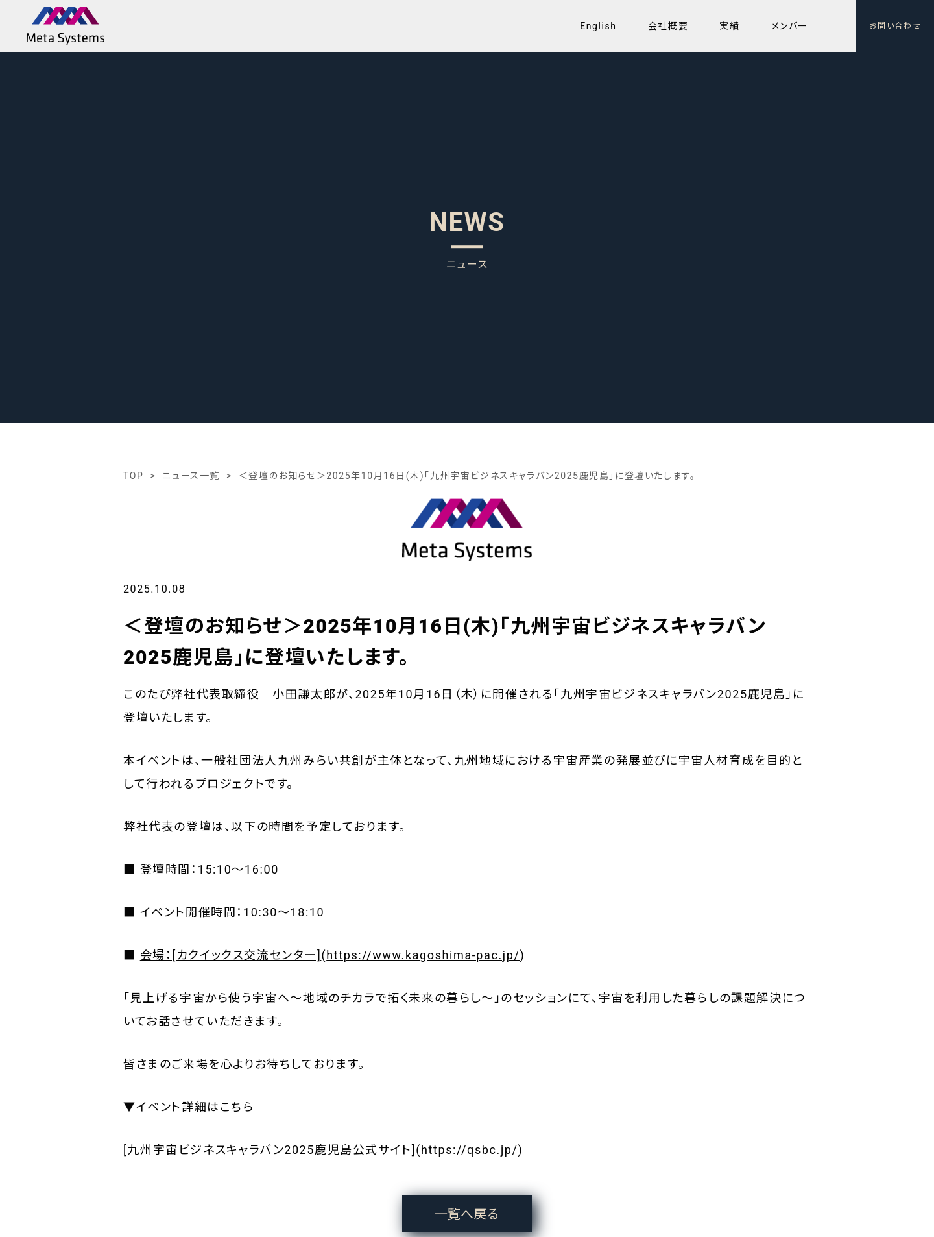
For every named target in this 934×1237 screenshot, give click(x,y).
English (598, 26)
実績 (729, 26)
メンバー (789, 26)
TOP (133, 476)
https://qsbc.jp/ (469, 1150)
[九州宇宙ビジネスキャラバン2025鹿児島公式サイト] (269, 1150)
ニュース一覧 (191, 476)
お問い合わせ (895, 26)
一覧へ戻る (467, 1214)
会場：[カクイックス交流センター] (231, 955)
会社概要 (668, 26)
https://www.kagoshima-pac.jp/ (423, 955)
